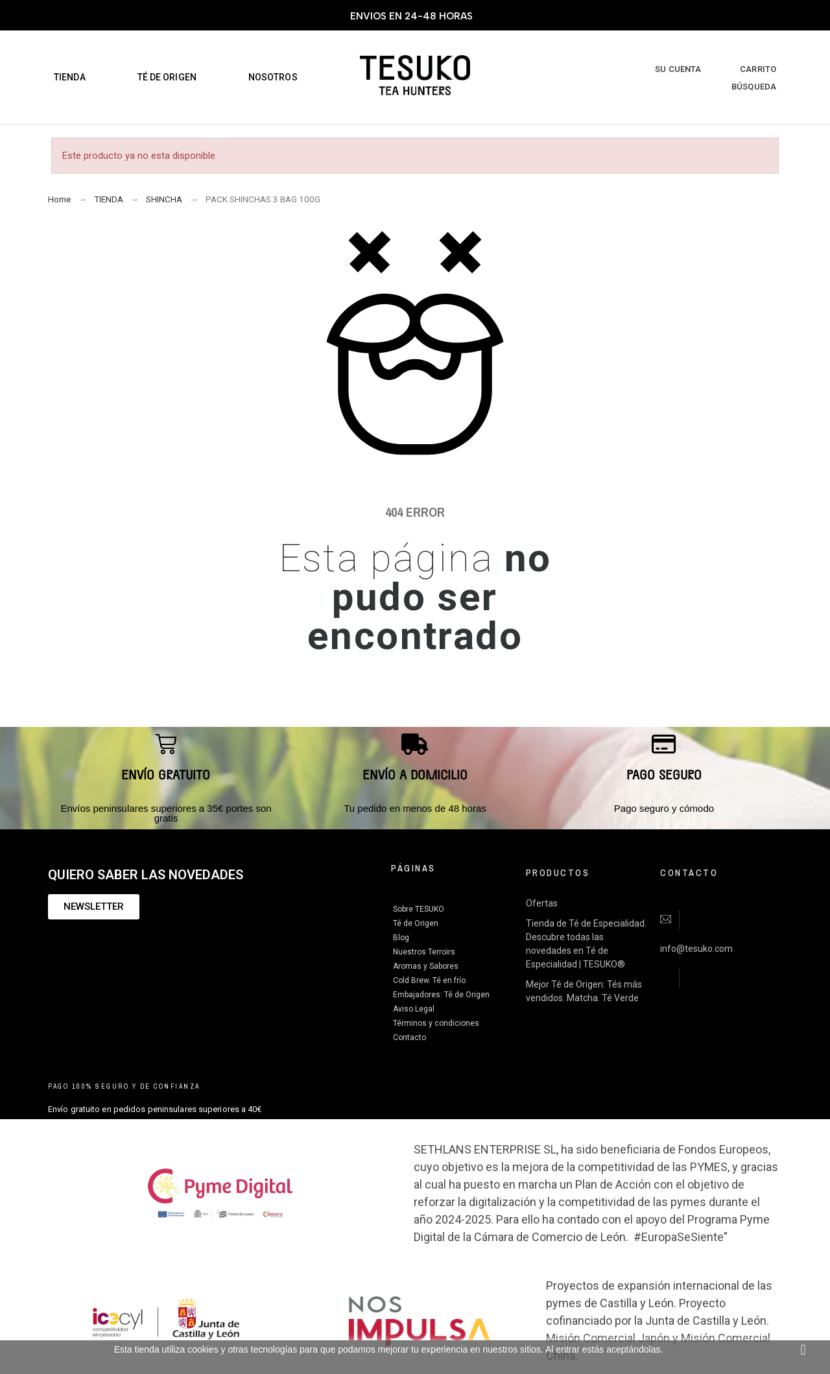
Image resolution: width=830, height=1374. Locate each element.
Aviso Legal (413, 1008)
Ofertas (542, 903)
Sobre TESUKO (418, 909)
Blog (401, 937)
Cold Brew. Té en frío (429, 980)
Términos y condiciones (436, 1023)
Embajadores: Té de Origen (441, 994)
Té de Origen (415, 923)
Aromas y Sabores (425, 966)
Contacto (409, 1037)
